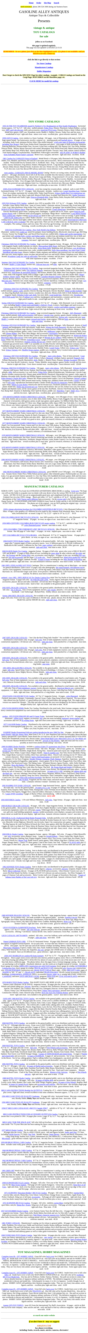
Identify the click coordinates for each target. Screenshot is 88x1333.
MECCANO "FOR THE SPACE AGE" (16, 1122)
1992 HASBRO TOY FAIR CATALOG (16, 786)
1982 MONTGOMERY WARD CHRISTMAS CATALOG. (24, 472)
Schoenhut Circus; (34, 340)
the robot (79, 553)
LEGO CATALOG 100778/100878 (14, 936)
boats (66, 319)
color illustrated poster (32, 525)
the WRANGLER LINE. (39, 580)
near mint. (45, 664)
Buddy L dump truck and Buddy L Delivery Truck (33, 305)
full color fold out (33, 930)
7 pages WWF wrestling (14, 794)
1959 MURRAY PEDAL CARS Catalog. (16, 1142)
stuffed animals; (9, 270)
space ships (55, 553)
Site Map (47, 3)
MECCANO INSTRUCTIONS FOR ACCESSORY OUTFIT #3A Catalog (30, 1114)
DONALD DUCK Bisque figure (13, 209)
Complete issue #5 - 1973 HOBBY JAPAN (17, 1289)
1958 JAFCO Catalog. (10, 138)
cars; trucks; (51, 590)
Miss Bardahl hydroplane (73, 559)
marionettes (53, 333)
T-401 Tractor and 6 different (27, 499)
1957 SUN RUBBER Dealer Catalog (14, 1211)
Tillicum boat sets (42, 264)
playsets (64, 869)
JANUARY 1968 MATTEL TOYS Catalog (18, 999)
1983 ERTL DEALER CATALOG (14, 588)
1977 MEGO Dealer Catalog (12, 1130)
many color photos (54, 356)
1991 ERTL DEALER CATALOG (14, 678)
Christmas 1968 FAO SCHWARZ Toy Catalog (18, 368)
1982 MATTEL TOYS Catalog (13, 1064)
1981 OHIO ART (8, 1171)
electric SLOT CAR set (42, 970)
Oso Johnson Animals (35, 270)
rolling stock (18, 718)
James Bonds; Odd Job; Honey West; (15, 734)
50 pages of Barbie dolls (44, 1080)
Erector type (71, 968)
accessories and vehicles (46, 1084)
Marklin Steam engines (30, 350)
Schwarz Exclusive (80, 368)
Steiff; (31, 358)
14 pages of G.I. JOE (55, 771)
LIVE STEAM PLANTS (68, 976)
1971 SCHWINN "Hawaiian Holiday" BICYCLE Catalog (25, 1193)
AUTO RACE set (34, 216)
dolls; (10, 372)
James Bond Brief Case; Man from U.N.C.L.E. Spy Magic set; (63, 739)
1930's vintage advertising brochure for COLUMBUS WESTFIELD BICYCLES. (33, 509)
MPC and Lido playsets (14, 130)
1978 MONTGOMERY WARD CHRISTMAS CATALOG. (23, 435)
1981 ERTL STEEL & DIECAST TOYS (16, 565)
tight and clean (47, 642)
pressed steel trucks (38, 319)
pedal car (23, 232)
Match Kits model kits (72, 557)
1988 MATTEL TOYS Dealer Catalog (16, 1078)
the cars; (40, 950)
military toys (29, 297)
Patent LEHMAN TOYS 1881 (15, 941)
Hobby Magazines (44, 71)
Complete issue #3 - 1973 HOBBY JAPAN (17, 1273)
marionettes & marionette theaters (24, 272)
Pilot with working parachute (31, 778)
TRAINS (5, 972)
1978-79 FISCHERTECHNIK (13, 708)
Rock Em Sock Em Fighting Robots (55, 993)
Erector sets (63, 317)
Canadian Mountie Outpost (51, 277)
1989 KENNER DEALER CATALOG (16, 915)
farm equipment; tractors (27, 688)
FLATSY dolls (74, 842)
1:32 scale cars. (39, 557)
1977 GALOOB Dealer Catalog (15, 724)
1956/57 (25, 1108)
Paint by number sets (51, 753)
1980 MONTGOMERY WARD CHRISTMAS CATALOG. (23, 460)
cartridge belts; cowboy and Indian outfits (29, 236)
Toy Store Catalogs (44, 63)
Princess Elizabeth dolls (39, 197)
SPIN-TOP (51, 976)
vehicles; (49, 869)
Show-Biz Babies (17, 765)
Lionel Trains (54, 348)
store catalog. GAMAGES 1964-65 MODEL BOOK (23, 173)
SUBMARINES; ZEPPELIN (20, 974)
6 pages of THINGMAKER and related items (55, 1054)
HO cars (82, 555)
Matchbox (60, 391)
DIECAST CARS (73, 970)
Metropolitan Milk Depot (47, 246)
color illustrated (72, 696)
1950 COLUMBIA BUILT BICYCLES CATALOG (20, 517)
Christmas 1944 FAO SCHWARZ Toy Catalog (21, 289)
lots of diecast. (16, 590)
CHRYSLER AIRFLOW (13, 218)
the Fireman (10, 555)
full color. (39, 650)
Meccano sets (7, 281)
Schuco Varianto (12, 350)
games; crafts (18, 291)
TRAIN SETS (29, 972)
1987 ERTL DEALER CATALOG (14, 638)
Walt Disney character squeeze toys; (46, 1215)
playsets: (28, 986)
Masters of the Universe (58, 1072)
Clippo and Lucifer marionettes (70, 234)
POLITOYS (37, 1291)
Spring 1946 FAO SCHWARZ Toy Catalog (17, 303)
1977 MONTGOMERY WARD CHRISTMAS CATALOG (23, 411)
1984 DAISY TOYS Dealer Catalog (16, 541)
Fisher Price (48, 128)
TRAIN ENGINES (51, 972)
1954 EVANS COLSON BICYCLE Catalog (18, 696)
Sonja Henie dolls (44, 248)
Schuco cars (74, 348)
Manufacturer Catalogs (44, 67)
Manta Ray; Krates (24, 1205)
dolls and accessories (25, 315)
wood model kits (55, 295)
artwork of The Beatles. (51, 741)
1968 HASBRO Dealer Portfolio (13, 747)
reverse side (61, 499)
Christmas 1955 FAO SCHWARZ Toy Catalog (18, 325)
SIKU (4, 1259)
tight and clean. (37, 321)
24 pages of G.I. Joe (42, 788)
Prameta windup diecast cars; (35, 342)
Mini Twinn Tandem (18, 1185)
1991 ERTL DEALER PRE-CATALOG (17, 668)
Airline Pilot (25, 555)
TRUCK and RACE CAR (43, 968)
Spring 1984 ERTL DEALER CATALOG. (18, 596)
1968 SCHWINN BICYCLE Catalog (15, 1183)
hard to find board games (41, 757)
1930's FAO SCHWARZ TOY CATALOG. (18, 189)
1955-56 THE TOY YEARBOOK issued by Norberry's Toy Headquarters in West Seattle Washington (39, 126)
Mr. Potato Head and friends (61, 767)
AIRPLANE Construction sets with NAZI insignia (37, 966)
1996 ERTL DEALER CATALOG (14, 686)
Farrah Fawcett (13, 1134)
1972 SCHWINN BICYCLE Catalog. (16, 1203)
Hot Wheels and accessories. (57, 1048)
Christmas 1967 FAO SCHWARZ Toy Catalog (20, 356)
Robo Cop (67, 922)
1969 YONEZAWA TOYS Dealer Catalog (16, 1235)
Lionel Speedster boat (71, 191)
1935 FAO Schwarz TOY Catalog (14, 203)
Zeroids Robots (51, 836)
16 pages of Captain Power (19, 1084)
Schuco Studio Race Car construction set (70, 193)
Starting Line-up (71, 917)
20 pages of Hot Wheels (67, 1082)
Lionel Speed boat (59, 209)
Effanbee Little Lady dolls (26, 295)
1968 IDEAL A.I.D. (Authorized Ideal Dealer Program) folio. (23, 818)
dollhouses (51, 331)
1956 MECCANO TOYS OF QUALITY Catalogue (21, 1096)
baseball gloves (66, 140)
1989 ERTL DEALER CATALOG (14, 658)
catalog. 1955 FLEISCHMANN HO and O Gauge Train (23, 716)
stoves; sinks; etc (53, 974)
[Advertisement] (44, 102)
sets (41, 718)
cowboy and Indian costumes (64, 307)
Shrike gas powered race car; (27, 387)
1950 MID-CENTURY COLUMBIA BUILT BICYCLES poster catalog (28, 523)
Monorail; (50, 358)
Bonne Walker (11, 333)
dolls (55, 264)
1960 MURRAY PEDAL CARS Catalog (17, 1150)
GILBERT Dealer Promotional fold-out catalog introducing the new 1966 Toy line (33, 732)
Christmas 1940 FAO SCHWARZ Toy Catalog (19, 244)
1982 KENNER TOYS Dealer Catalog (17, 867)
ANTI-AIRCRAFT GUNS (29, 976)
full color (11, 383)
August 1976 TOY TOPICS (13, 1305)
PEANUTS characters (59, 383)
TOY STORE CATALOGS (44, 121)
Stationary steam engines (71, 718)
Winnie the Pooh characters (56, 327)
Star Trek (31, 1134)
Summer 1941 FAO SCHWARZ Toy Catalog (18, 262)
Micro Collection (14, 871)
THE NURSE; (23, 780)
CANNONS (6, 976)
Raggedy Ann (79, 358)
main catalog (8, 749)
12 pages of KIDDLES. (35, 1056)
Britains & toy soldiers (53, 338)
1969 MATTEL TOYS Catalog (13, 1046)
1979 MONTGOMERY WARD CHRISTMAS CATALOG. (23, 447)
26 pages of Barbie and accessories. (40, 1066)
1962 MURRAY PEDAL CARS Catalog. (17, 1160)
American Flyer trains (48, 130)
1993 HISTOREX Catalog (10, 800)
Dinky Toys (75, 391)
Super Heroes (54, 1134)
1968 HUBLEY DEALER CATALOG (15, 806)
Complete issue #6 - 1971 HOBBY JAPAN (17, 1256)
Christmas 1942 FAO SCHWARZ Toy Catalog (21, 268)
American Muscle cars (65, 688)
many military (48, 545)
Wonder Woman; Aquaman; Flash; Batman (45, 759)
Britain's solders (80, 378)
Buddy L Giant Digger (18, 264)
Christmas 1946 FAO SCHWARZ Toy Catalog (18, 313)
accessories (36, 1197)
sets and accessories (16, 557)
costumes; (25, 240)
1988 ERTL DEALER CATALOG (14, 648)
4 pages (76, 380)
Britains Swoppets (70, 360)
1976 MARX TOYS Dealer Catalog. (15, 982)
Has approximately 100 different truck (70, 567)
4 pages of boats (44, 559)
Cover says (75, 491)
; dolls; (35, 360)
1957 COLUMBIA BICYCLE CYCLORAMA (20, 535)
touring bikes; (79, 1193)
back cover (50, 1256)
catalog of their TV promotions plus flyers (49, 747)
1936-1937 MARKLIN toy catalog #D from (24, 956)
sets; (10, 836)
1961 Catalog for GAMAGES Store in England (20, 158)
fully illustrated (75, 313)
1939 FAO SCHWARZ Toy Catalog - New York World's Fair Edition (30, 230)
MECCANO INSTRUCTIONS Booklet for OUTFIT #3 (21, 1090)
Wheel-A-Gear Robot (19, 385)
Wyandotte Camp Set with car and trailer (22, 256)
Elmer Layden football (73, 291)
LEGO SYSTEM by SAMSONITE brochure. (19, 927)
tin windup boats (28, 720)
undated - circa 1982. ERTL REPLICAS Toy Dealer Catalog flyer (25, 578)
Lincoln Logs (49, 315)
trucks (38, 810)
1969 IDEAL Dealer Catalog (12, 834)
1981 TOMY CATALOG (11, 1223)
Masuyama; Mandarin (11, 948)
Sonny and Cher (71, 1132)
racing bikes (58, 1203)
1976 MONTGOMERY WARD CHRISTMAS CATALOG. (24, 397)
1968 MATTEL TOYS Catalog (13, 1023)
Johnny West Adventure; (51, 991)
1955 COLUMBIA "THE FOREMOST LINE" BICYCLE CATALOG (29, 529)
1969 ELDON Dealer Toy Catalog (14, 551)
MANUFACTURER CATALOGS (44, 486)
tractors (35, 812)
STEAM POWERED (12, 970)
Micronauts (6, 1138)
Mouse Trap (22, 840)
